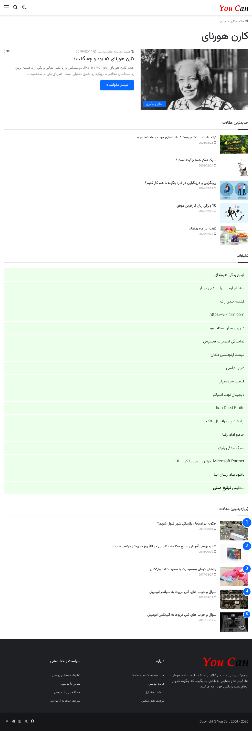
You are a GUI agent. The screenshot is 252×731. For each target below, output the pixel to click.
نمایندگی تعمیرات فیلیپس (223, 341)
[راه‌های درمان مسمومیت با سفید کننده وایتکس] (234, 576)
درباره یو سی (156, 683)
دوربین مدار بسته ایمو (227, 328)
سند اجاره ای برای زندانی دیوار (222, 288)
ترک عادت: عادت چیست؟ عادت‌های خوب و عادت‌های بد (176, 137)
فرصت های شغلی (152, 700)
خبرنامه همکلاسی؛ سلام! (148, 675)
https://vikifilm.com (226, 315)
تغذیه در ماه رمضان (202, 229)
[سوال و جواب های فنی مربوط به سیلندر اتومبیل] (234, 599)
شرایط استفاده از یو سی (65, 700)
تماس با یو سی (70, 683)
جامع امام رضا (233, 434)
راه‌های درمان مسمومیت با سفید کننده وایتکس (183, 569)
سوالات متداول (154, 692)
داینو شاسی (235, 368)
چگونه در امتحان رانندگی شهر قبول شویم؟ (186, 524)
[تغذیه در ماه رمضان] (234, 235)
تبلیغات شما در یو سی (66, 675)
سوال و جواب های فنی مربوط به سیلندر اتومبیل (182, 592)
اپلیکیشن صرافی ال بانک (225, 421)
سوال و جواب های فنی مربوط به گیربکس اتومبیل (181, 615)
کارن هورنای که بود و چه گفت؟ (104, 59)
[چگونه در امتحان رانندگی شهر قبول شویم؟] (234, 530)
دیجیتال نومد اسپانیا (228, 395)
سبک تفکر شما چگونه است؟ (196, 160)
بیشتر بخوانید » (117, 85)
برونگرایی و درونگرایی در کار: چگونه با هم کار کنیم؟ (180, 183)
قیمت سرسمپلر (231, 381)
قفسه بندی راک (232, 301)
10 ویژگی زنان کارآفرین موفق (196, 206)
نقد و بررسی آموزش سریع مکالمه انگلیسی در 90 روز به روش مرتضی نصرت (164, 546)
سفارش (228, 488)
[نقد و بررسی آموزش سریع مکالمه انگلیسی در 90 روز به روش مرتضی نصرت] (234, 553)
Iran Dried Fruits (230, 408)
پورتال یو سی (236, 675)
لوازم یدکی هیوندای (229, 275)
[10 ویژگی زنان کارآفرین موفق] (234, 213)
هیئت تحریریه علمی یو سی (114, 51)
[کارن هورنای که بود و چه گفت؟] (194, 79)
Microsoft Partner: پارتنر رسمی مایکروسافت (208, 461)
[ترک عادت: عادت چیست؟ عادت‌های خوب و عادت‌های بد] (234, 144)
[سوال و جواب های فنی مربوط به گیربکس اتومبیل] (234, 622)
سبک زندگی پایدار (230, 448)
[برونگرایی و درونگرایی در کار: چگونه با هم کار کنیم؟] (234, 190)
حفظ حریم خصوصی (67, 692)
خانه (243, 21)
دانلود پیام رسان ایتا (229, 474)
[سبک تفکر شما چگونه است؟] (234, 167)
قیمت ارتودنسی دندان (227, 355)
